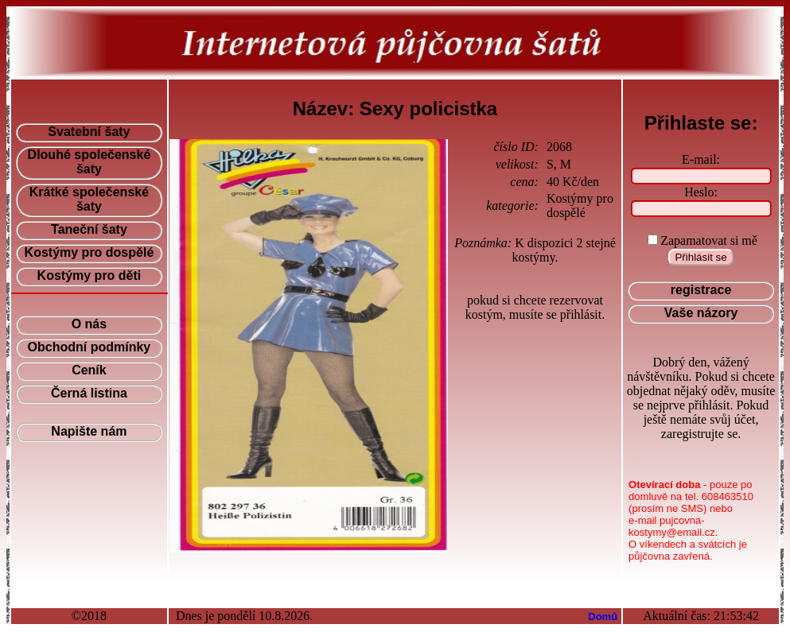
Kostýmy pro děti (89, 275)
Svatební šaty (89, 131)
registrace (701, 290)
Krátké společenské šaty (89, 199)
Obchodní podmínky (89, 347)
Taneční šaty (89, 229)
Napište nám (88, 431)
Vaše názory (701, 313)
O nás (89, 324)
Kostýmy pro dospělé (89, 252)
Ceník (89, 370)
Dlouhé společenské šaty (89, 162)
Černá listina (89, 393)
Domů (602, 616)
